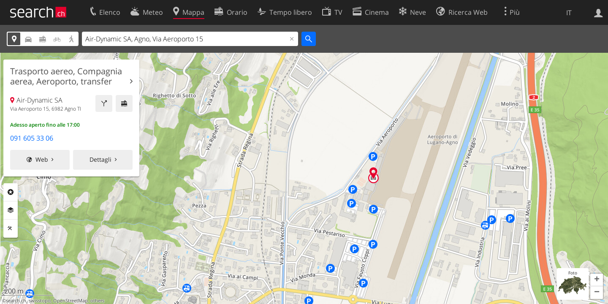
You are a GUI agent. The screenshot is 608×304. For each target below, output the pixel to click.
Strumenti (10, 228)
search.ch (16, 301)
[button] (596, 280)
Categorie (10, 192)
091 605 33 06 (31, 138)
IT (569, 12)
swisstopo (40, 301)
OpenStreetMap (70, 301)
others (97, 301)
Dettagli (100, 159)
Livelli (10, 210)
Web (41, 159)
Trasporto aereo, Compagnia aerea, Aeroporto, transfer (66, 76)
